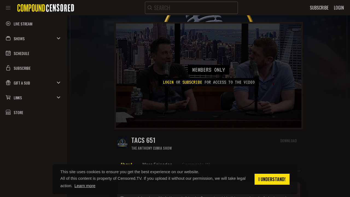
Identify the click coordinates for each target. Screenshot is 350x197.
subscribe (192, 82)
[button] (33, 38)
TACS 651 (143, 140)
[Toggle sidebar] (8, 7)
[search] (191, 8)
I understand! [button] (271, 179)
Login (168, 82)
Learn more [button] (84, 185)
